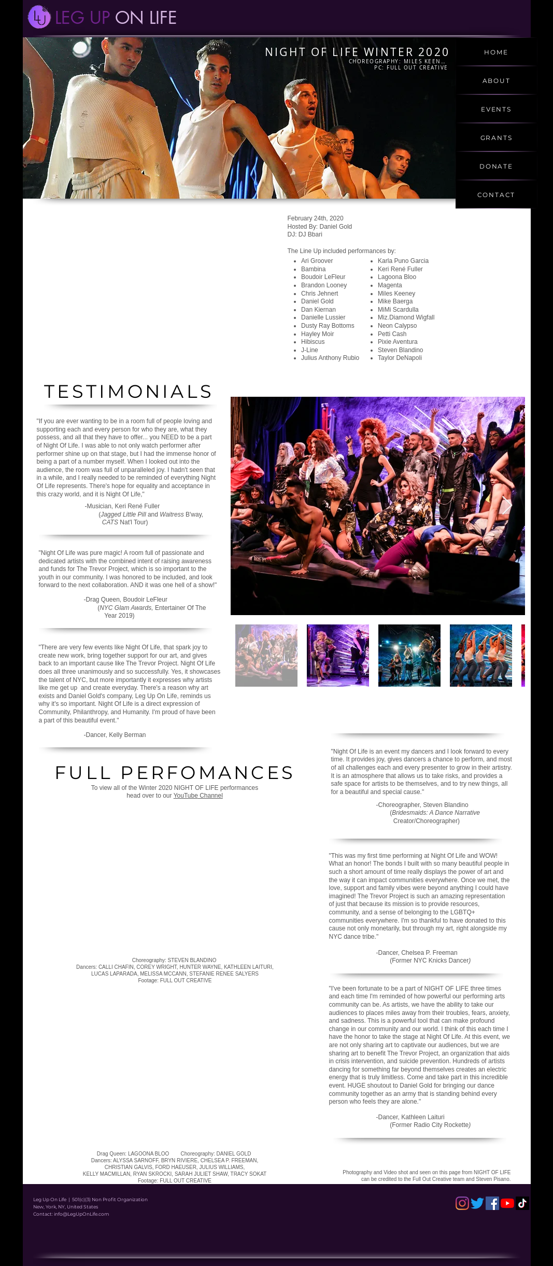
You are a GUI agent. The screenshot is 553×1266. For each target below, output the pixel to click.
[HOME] (496, 51)
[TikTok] (522, 1203)
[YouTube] (507, 1203)
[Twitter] (477, 1203)
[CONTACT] (496, 194)
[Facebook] (492, 1203)
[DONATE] (496, 165)
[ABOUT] (496, 80)
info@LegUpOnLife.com (81, 1214)
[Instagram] (462, 1203)
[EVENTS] (496, 108)
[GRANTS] (496, 137)
